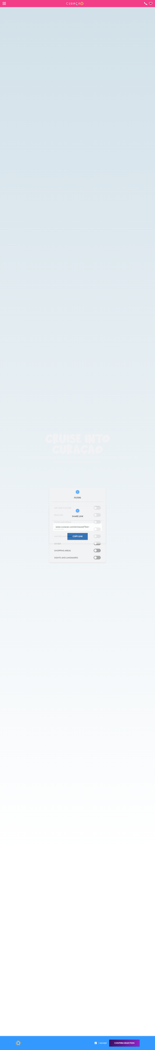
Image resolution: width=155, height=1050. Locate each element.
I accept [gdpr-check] (103, 1043)
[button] (75, 3)
